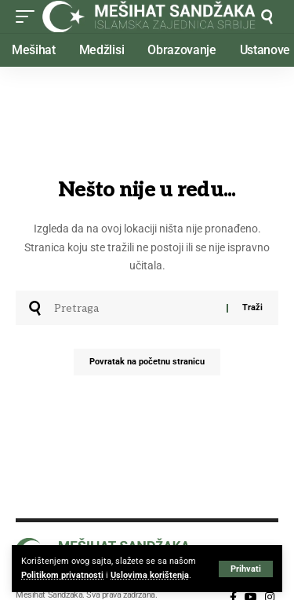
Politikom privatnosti (62, 575)
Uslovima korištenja (150, 575)
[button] (246, 569)
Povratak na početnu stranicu (147, 362)
